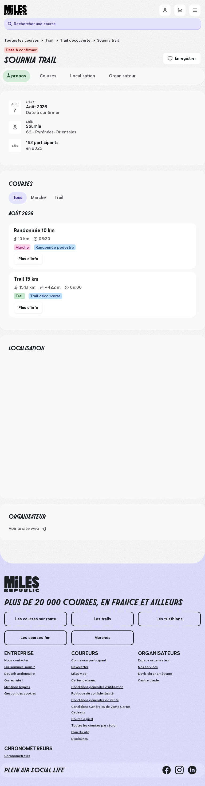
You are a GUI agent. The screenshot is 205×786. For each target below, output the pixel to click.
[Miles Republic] (15, 10)
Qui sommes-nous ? (19, 667)
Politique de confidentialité (92, 693)
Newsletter (79, 667)
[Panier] (180, 10)
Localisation (82, 75)
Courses (48, 75)
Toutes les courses (21, 40)
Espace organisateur (154, 660)
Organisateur (122, 75)
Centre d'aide (148, 680)
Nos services (148, 667)
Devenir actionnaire (19, 674)
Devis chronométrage (155, 674)
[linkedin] (194, 770)
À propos (16, 75)
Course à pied (82, 719)
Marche (38, 197)
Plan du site (80, 732)
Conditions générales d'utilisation (97, 687)
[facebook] (168, 770)
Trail (49, 40)
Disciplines (79, 739)
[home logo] (21, 584)
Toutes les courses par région (94, 725)
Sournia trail (108, 40)
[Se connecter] (165, 10)
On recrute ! (13, 680)
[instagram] (181, 770)
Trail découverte (75, 40)
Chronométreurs (17, 756)
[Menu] (195, 10)
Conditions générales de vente (95, 700)
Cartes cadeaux (83, 680)
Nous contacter (16, 660)
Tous (17, 197)
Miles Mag (78, 674)
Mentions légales (17, 687)
